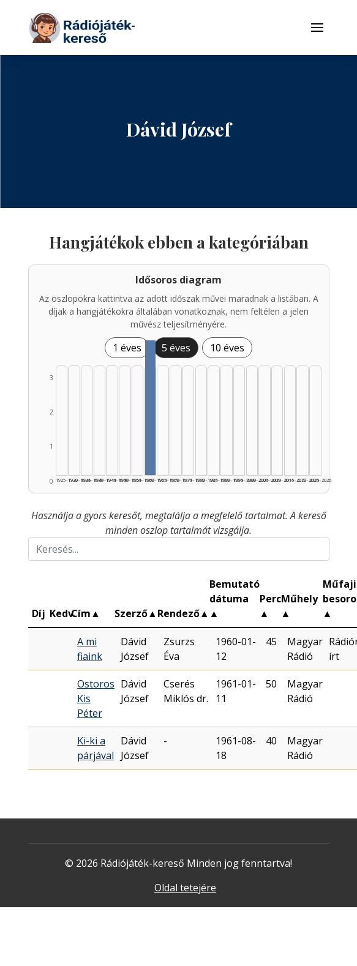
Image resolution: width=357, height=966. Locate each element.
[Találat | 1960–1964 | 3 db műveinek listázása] (150, 407)
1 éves (127, 347)
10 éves (227, 347)
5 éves (176, 347)
